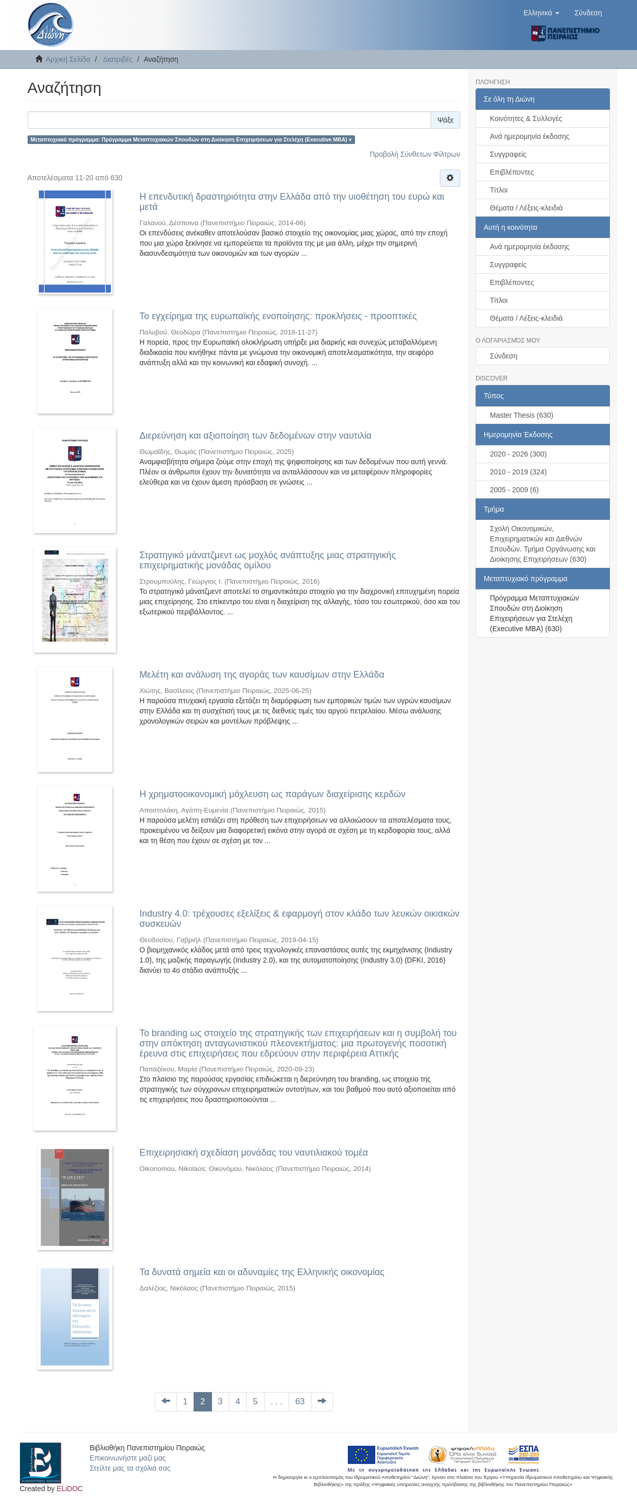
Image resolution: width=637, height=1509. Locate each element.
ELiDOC (70, 1488)
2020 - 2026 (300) (518, 454)
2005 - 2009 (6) (514, 490)
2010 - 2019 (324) (518, 472)
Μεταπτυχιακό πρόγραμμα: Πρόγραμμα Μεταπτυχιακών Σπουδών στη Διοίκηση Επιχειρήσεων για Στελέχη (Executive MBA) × (191, 139)
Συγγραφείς (508, 154)
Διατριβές (118, 59)
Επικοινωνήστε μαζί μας (127, 1458)
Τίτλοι (499, 190)
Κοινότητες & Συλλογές (526, 118)
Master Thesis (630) (521, 415)
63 (300, 1401)
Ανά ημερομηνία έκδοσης (530, 136)
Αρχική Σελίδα (68, 59)
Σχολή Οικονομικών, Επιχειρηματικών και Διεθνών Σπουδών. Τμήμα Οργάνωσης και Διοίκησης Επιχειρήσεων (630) (543, 543)
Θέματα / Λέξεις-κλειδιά (526, 208)
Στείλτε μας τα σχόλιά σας (129, 1468)
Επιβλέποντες (512, 172)
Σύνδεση (503, 356)
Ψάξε (445, 120)
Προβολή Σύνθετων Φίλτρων (415, 154)
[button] (541, 13)
